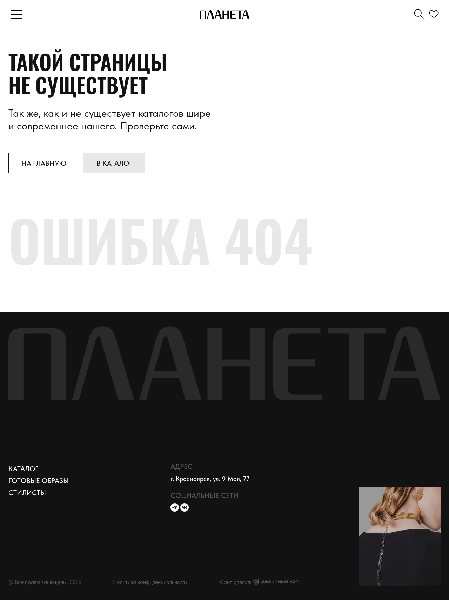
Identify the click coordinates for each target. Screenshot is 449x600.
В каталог (114, 163)
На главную (43, 163)
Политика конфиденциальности (150, 582)
